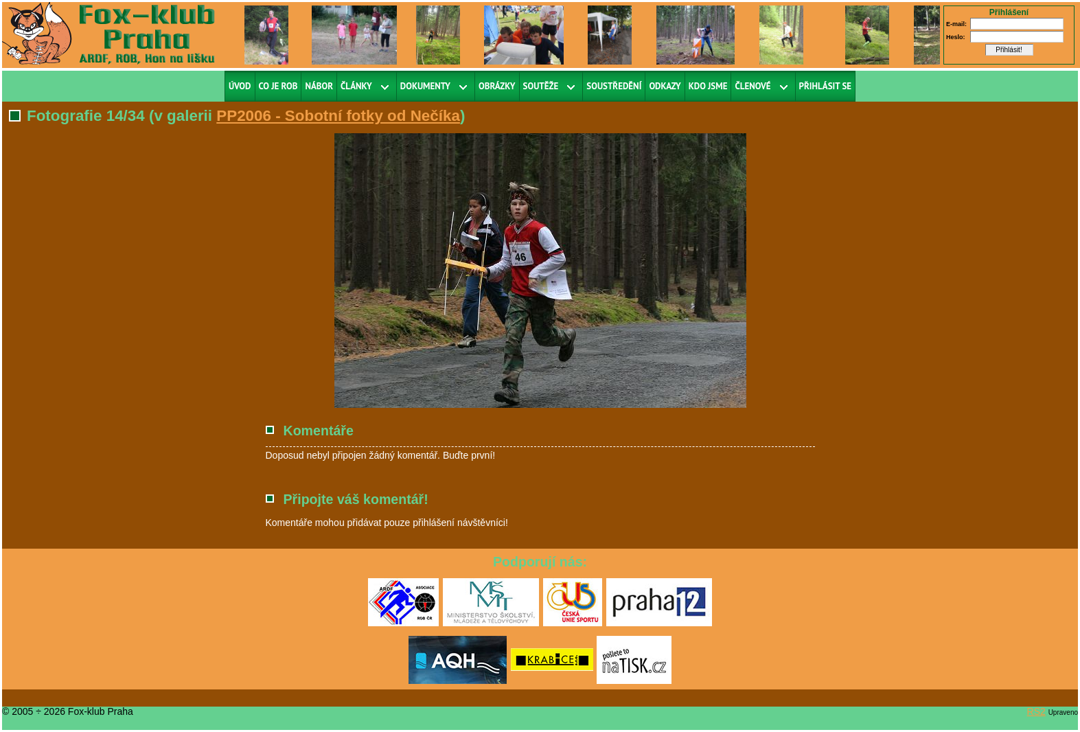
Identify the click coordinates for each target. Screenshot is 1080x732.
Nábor (319, 86)
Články (356, 86)
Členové (752, 86)
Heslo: (955, 37)
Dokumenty (425, 86)
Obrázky (497, 86)
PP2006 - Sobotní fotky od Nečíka (338, 115)
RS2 (1036, 711)
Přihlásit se (825, 86)
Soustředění (613, 86)
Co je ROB (278, 86)
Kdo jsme (708, 86)
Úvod (240, 86)
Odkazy (664, 86)
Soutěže (541, 86)
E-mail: (956, 24)
